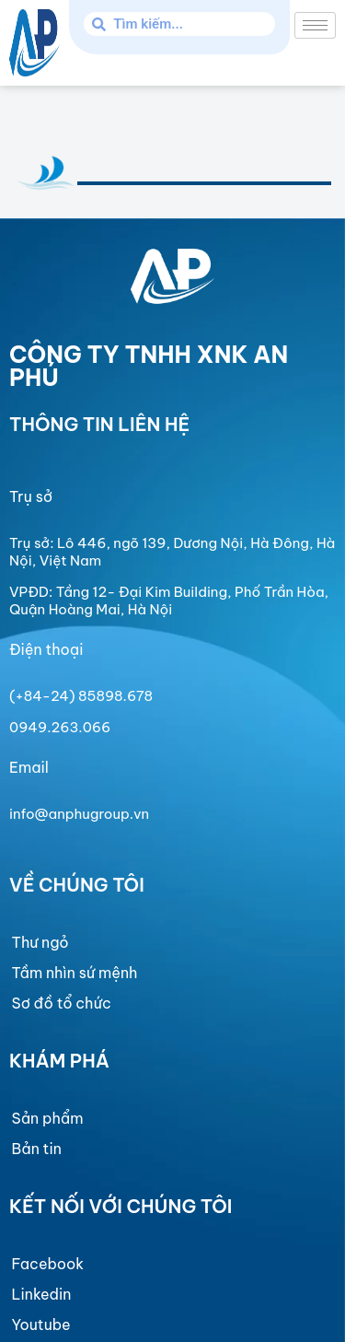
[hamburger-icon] (315, 25)
